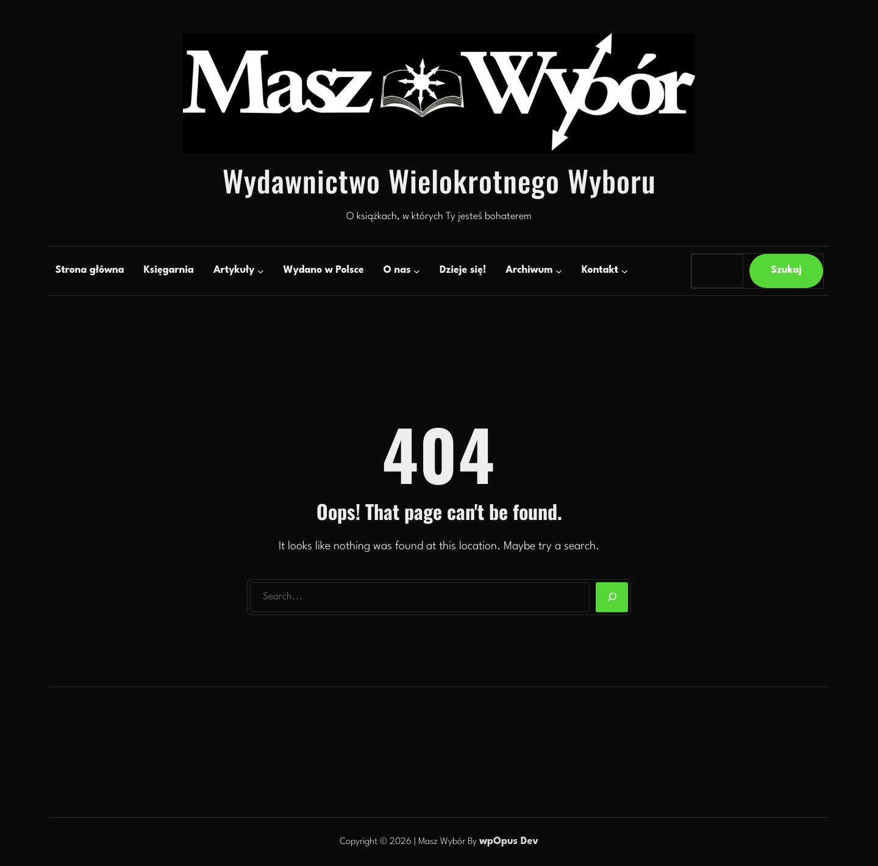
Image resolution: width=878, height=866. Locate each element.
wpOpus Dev (508, 841)
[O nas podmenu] (416, 270)
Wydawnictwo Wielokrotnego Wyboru (439, 180)
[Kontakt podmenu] (624, 270)
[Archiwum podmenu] (558, 270)
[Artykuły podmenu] (260, 270)
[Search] (612, 597)
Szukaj (786, 270)
